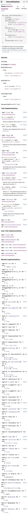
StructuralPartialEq (13, 225)
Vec (18, 22)
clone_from (8, 124)
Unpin (7, 250)
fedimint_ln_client (6, 4)
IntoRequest (12, 412)
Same (10, 437)
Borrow (10, 302)
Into (12, 403)
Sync (7, 247)
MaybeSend (11, 497)
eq (5, 178)
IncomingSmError (19, 24)
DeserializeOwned (14, 483)
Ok (11, 208)
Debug (8, 135)
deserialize (8, 157)
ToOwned (11, 448)
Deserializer (10, 164)
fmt (5, 140)
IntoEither (12, 409)
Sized (14, 267)
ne (5, 187)
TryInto (14, 466)
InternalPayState (13, 2)
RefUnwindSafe (10, 240)
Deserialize (6, 153)
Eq (6, 220)
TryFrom (14, 457)
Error (17, 161)
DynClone (11, 348)
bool (19, 179)
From (10, 382)
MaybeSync (11, 509)
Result (17, 142)
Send (7, 245)
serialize (7, 204)
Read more (24, 122)
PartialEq (9, 173)
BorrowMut (12, 308)
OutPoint (23, 22)
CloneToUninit (13, 316)
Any (9, 263)
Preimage (15, 19)
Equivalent (15, 362)
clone (6, 117)
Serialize (9, 199)
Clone (8, 112)
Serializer (10, 211)
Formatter (5, 142)
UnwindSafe (9, 253)
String (21, 30)
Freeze (7, 235)
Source (3, 10)
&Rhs (3, 189)
